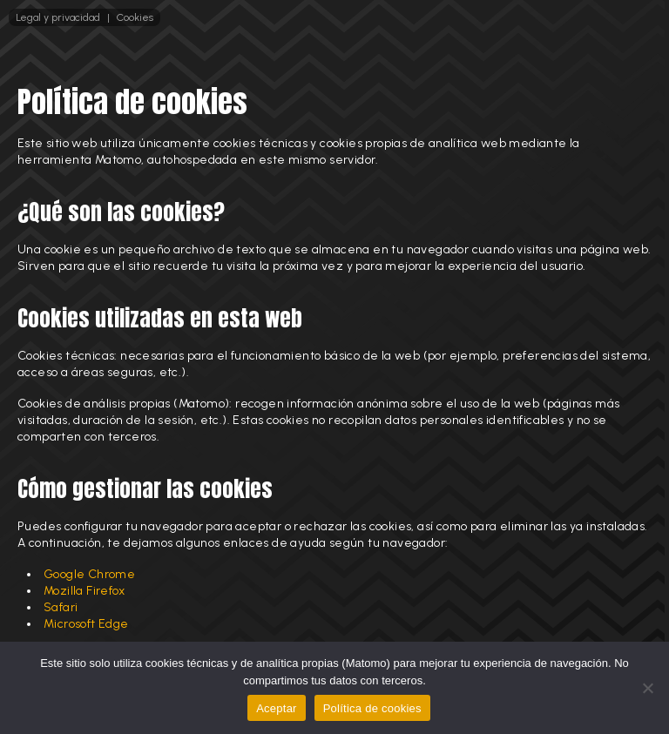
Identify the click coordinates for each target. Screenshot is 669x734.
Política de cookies (372, 708)
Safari (61, 607)
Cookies (135, 17)
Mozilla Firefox (84, 590)
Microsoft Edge (86, 623)
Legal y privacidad (58, 17)
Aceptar (276, 708)
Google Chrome (89, 574)
